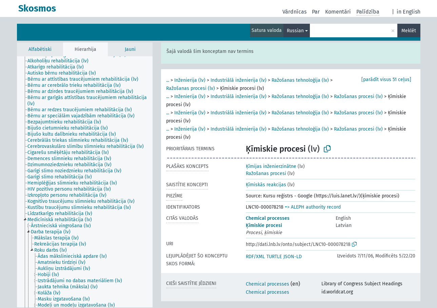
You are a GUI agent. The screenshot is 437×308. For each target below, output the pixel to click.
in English (408, 11)
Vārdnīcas (294, 11)
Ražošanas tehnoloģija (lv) (300, 80)
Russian (295, 31)
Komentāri (338, 11)
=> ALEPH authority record (313, 207)
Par (316, 11)
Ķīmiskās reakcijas (266, 185)
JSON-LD (292, 256)
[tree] (85, 181)
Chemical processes (268, 218)
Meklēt (408, 31)
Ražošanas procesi (266, 173)
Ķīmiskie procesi (264, 225)
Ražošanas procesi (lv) (190, 88)
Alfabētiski (40, 49)
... (167, 80)
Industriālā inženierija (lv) (238, 80)
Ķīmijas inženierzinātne (271, 166)
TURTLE (274, 256)
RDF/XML (255, 256)
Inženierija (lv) (189, 80)
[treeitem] (61, 61)
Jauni (130, 49)
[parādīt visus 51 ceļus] (386, 79)
